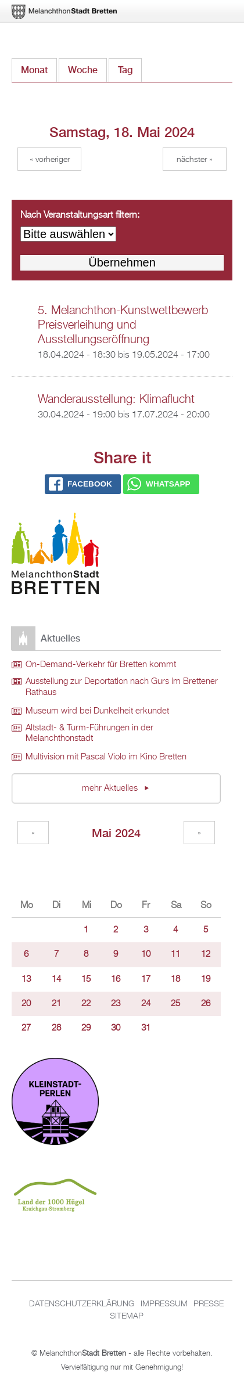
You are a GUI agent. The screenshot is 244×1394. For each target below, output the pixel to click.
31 (145, 1028)
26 (205, 1004)
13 (26, 979)
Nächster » (195, 160)
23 (115, 1004)
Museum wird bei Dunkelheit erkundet (97, 711)
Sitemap (126, 1316)
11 (175, 954)
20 (26, 1004)
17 (145, 979)
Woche (83, 69)
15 (86, 979)
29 (86, 1028)
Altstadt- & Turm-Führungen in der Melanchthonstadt (89, 733)
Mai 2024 (116, 833)
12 (205, 954)
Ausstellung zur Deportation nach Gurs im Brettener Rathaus (122, 687)
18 (175, 979)
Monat (34, 69)
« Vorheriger (50, 160)
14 (56, 979)
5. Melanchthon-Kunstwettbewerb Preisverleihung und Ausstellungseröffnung (123, 325)
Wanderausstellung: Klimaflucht (116, 399)
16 (115, 979)
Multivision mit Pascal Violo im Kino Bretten (106, 757)
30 (115, 1028)
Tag (130, 67)
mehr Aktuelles (111, 788)
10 (145, 954)
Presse (208, 1304)
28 (56, 1028)
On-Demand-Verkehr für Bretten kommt (101, 665)
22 (86, 1004)
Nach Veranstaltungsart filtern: (79, 215)
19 (205, 979)
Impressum (164, 1304)
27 (26, 1028)
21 (56, 1004)
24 (145, 1004)
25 (175, 1004)
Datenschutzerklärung (81, 1304)
